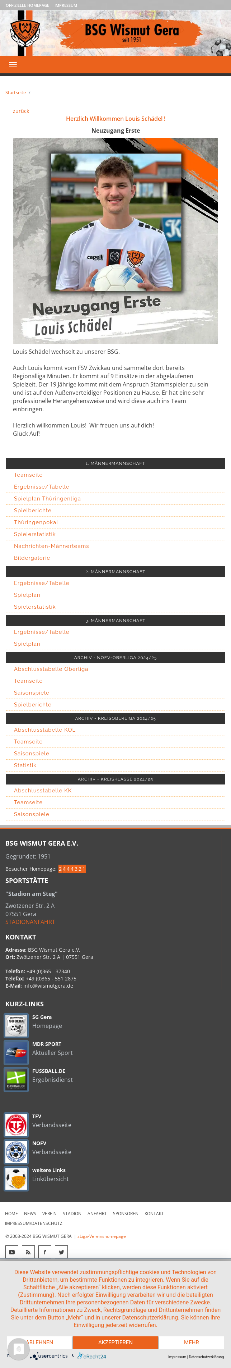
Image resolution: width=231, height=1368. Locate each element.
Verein (49, 1214)
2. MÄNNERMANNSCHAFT (116, 571)
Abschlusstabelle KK (43, 790)
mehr (191, 1343)
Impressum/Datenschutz (33, 1223)
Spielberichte (33, 510)
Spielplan (27, 595)
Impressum (66, 5)
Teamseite (28, 475)
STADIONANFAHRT (30, 922)
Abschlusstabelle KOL (45, 730)
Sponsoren (125, 1214)
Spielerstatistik (35, 534)
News (30, 1214)
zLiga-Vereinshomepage (101, 1236)
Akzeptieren (115, 1343)
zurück (21, 110)
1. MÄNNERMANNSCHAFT (115, 463)
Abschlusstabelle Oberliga (51, 669)
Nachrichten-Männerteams (51, 546)
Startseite (15, 92)
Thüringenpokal (36, 522)
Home (11, 1214)
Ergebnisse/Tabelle (42, 487)
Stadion (72, 1214)
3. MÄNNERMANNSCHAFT (115, 620)
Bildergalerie (32, 558)
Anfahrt (97, 1214)
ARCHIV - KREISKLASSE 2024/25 (115, 779)
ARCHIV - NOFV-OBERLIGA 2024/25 (115, 657)
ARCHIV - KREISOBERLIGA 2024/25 (115, 718)
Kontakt (154, 1214)
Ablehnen (39, 1343)
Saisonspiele (32, 693)
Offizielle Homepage (27, 5)
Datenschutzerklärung (206, 1357)
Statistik (25, 765)
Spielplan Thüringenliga (47, 498)
